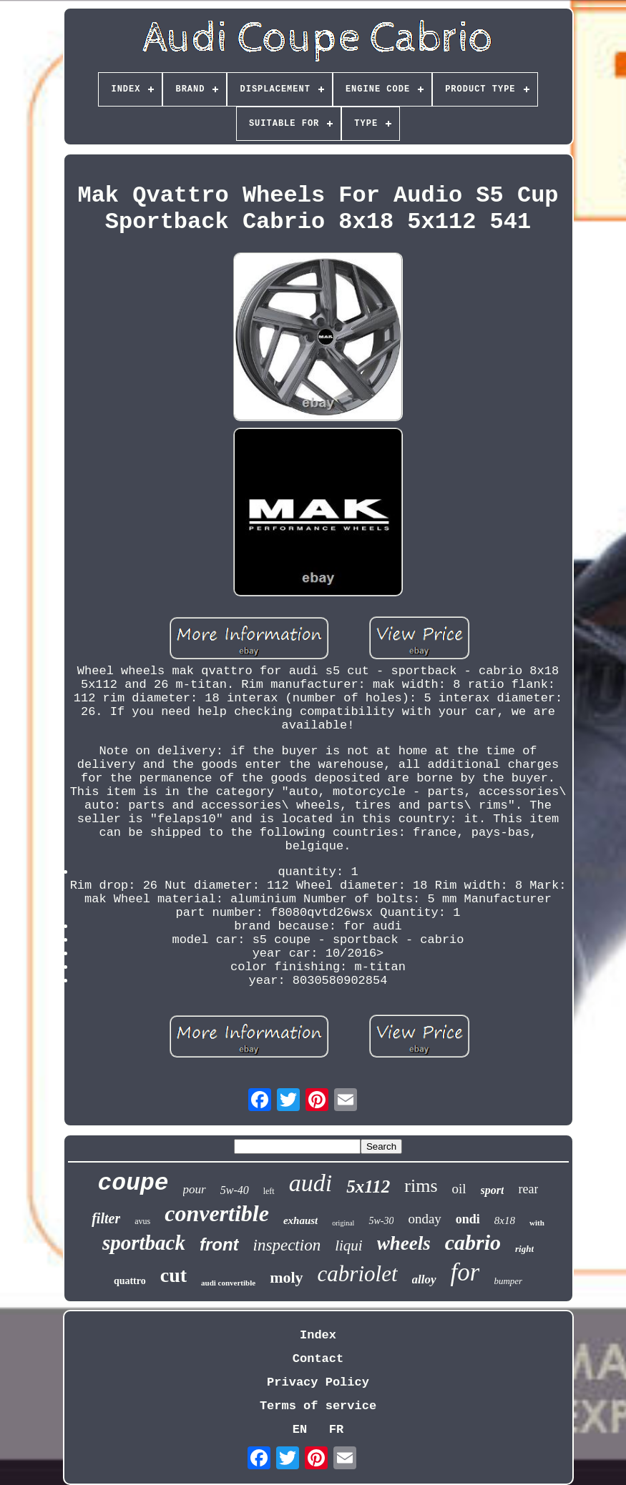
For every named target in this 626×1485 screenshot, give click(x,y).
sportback (143, 1242)
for (465, 1272)
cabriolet (358, 1273)
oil (459, 1188)
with (536, 1222)
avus (142, 1221)
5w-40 (234, 1190)
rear (528, 1189)
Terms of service (318, 1406)
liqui (349, 1245)
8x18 (504, 1220)
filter (106, 1218)
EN (300, 1429)
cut (173, 1275)
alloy (424, 1279)
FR (336, 1429)
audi (310, 1183)
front (219, 1244)
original (343, 1223)
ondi (468, 1219)
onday (424, 1218)
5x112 (368, 1186)
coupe (133, 1183)
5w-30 (380, 1220)
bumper (508, 1281)
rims (420, 1185)
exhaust (300, 1220)
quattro (130, 1281)
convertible (217, 1213)
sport (492, 1190)
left (269, 1191)
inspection (287, 1245)
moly (286, 1277)
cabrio (473, 1242)
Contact (318, 1359)
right (524, 1248)
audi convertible (228, 1282)
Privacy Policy (318, 1382)
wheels (404, 1243)
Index (318, 1335)
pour (194, 1189)
